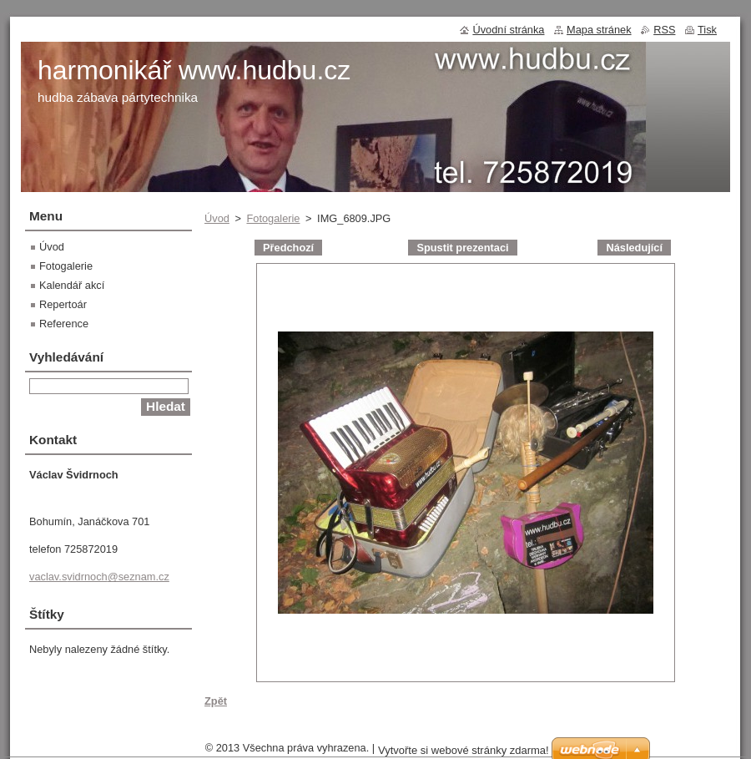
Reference (63, 323)
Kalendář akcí (71, 285)
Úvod (216, 218)
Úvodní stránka (508, 29)
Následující (634, 247)
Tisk (707, 29)
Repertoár (63, 304)
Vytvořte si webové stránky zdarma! (463, 750)
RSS (664, 29)
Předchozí (288, 247)
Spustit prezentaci (462, 247)
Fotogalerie (273, 218)
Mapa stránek (599, 29)
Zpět (215, 701)
